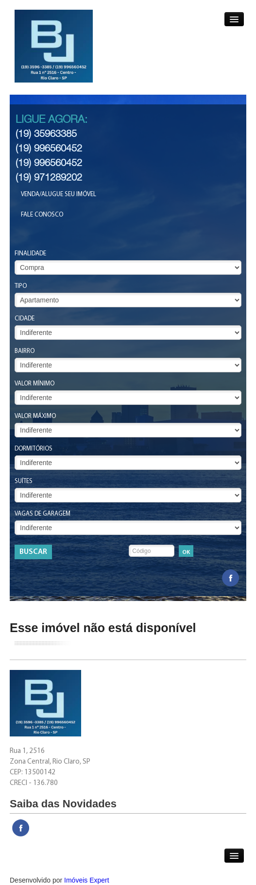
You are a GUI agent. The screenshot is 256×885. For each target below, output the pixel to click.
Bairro (24, 351)
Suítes (24, 481)
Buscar (33, 552)
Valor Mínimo (34, 384)
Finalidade (30, 253)
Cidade (24, 319)
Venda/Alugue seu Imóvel (58, 194)
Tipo (21, 286)
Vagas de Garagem (42, 514)
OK (186, 552)
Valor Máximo (35, 416)
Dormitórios (33, 449)
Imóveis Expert (86, 880)
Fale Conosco (42, 215)
